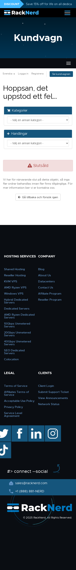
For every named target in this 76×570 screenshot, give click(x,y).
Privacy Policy (13, 407)
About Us (44, 275)
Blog (41, 269)
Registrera (37, 73)
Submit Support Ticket (53, 392)
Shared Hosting (14, 269)
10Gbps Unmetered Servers (17, 325)
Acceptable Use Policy (19, 401)
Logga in (23, 73)
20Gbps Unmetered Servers (17, 334)
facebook (19, 427)
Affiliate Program (49, 293)
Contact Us (45, 287)
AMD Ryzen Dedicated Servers (19, 316)
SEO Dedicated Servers (14, 351)
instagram (52, 427)
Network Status (48, 404)
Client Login (46, 386)
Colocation (11, 359)
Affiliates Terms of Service (16, 393)
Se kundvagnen (61, 74)
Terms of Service (15, 386)
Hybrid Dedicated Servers (16, 301)
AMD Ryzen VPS (15, 287)
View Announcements (53, 398)
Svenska (9, 73)
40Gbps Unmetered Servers (17, 343)
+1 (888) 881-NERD (29, 491)
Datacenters (46, 281)
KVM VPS (10, 281)
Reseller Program (50, 299)
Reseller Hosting (15, 275)
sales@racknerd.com (30, 483)
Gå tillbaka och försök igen (38, 197)
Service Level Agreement (13, 414)
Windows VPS (14, 293)
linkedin (34, 427)
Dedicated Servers (16, 308)
